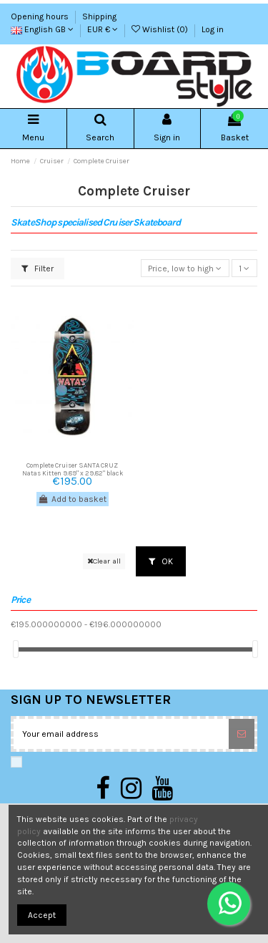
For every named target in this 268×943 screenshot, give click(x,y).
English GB (42, 29)
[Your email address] (121, 734)
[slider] (16, 649)
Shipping (99, 16)
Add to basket (72, 499)
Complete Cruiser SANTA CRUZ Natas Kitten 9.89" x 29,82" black (72, 469)
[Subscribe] (241, 734)
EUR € (102, 29)
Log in (213, 29)
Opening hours (41, 16)
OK (161, 561)
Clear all (104, 561)
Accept (42, 915)
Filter (37, 268)
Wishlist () (160, 29)
